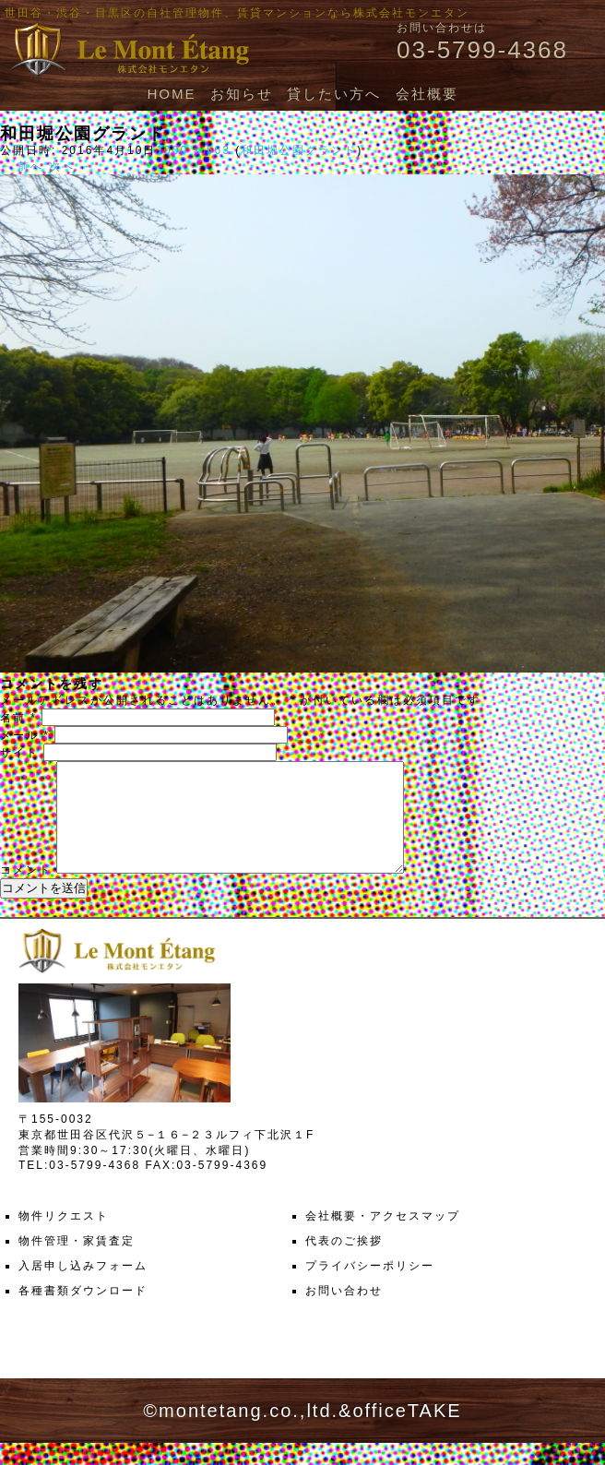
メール (25, 735)
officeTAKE (406, 1433)
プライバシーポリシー (369, 1287)
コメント (26, 892)
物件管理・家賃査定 (76, 1263)
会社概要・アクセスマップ (382, 1238)
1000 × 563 (193, 150)
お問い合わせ (344, 1312)
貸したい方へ (334, 93)
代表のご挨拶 (344, 1263)
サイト (19, 752)
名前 (18, 717)
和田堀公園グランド (299, 150)
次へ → (70, 166)
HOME (171, 93)
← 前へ (21, 166)
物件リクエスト (63, 1238)
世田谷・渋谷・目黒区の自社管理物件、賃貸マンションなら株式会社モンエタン (237, 12)
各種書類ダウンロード (83, 1312)
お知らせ (241, 93)
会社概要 (427, 93)
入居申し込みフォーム (83, 1287)
